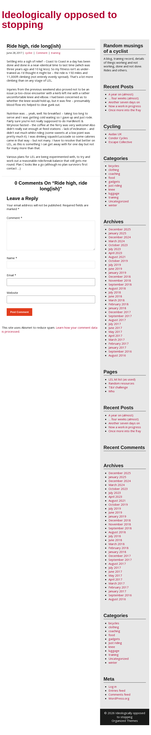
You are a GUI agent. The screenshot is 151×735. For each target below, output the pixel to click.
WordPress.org (119, 698)
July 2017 (115, 324)
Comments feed (119, 694)
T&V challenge (118, 387)
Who (112, 391)
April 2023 (115, 253)
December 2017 (120, 312)
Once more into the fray (125, 110)
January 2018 (117, 308)
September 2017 (120, 316)
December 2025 (120, 229)
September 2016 (120, 351)
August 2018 (117, 288)
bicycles (114, 166)
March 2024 (117, 241)
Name (12, 263)
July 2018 (115, 292)
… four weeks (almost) (124, 98)
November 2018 (120, 280)
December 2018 (120, 276)
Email (11, 280)
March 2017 (117, 339)
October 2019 (118, 261)
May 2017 (115, 332)
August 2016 (117, 355)
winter (113, 205)
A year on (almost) (121, 94)
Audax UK (115, 134)
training (55, 53)
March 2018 (117, 300)
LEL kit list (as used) (122, 379)
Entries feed (117, 690)
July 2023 (115, 249)
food (112, 178)
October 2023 (118, 245)
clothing (114, 170)
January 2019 (117, 272)
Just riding (115, 185)
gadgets (114, 181)
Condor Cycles (118, 138)
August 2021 (117, 257)
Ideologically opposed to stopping (59, 19)
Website (12, 297)
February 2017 (119, 343)
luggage (114, 193)
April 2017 (115, 336)
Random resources (121, 383)
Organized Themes (125, 721)
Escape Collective (120, 142)
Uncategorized (119, 201)
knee (112, 189)
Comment (41, 53)
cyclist (28, 53)
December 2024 (120, 237)
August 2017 (117, 320)
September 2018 (120, 284)
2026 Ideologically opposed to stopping (126, 715)
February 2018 (119, 304)
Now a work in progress (125, 106)
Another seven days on (124, 102)
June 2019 (115, 269)
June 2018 (115, 296)
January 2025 (117, 233)
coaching (114, 174)
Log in (113, 686)
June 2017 (115, 328)
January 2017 (117, 347)
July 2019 (115, 265)
